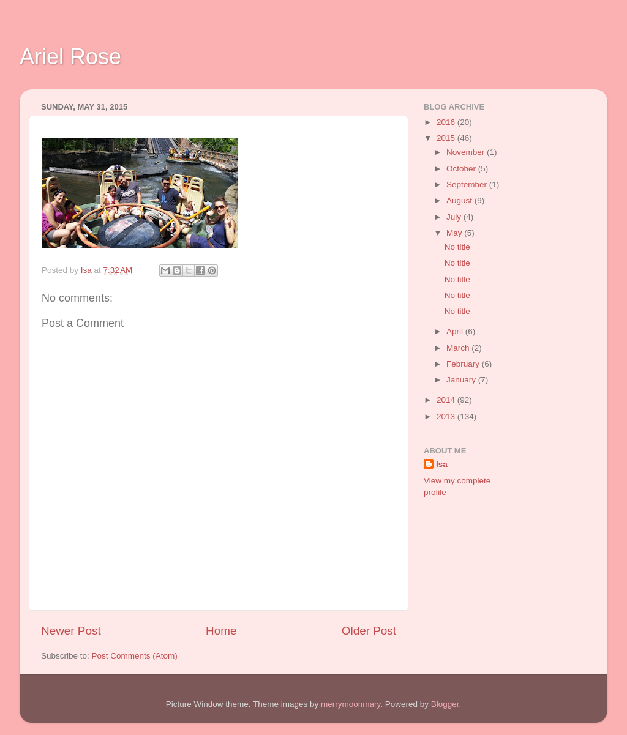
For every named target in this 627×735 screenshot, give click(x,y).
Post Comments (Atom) (135, 655)
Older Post (369, 630)
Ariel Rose (70, 56)
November (466, 152)
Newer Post (71, 630)
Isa (442, 464)
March (458, 348)
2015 (447, 138)
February (464, 363)
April (455, 331)
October (462, 168)
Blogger (445, 704)
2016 (447, 122)
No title (457, 247)
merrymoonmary (350, 704)
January (462, 379)
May (455, 232)
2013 (447, 416)
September (467, 184)
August (460, 200)
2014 (447, 400)
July (455, 217)
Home (221, 630)
